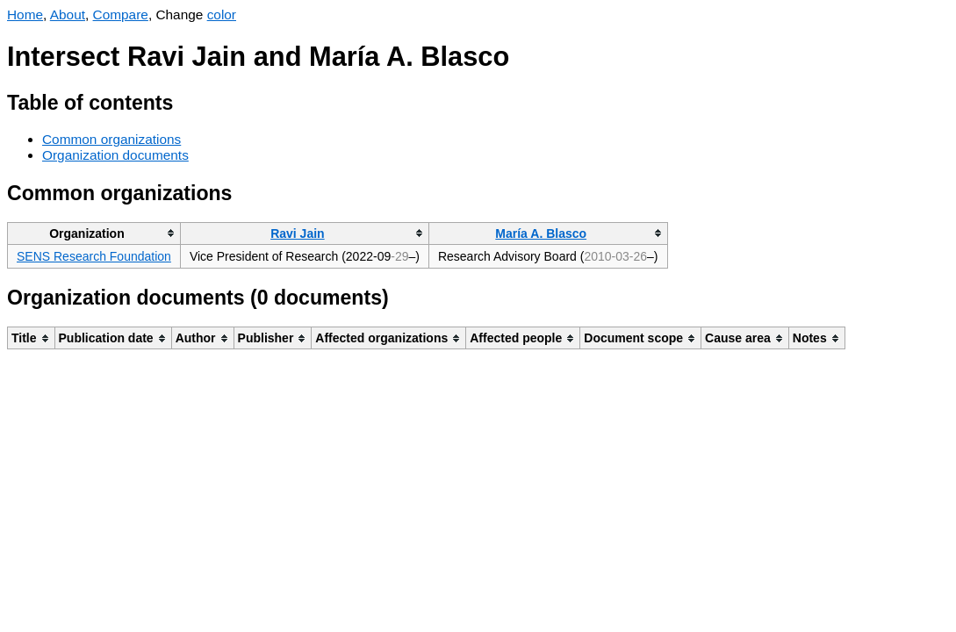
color (221, 14)
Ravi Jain (297, 233)
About (67, 14)
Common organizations (111, 139)
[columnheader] (94, 233)
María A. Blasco (540, 233)
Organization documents (115, 154)
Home (25, 14)
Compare (120, 14)
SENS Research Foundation (94, 256)
